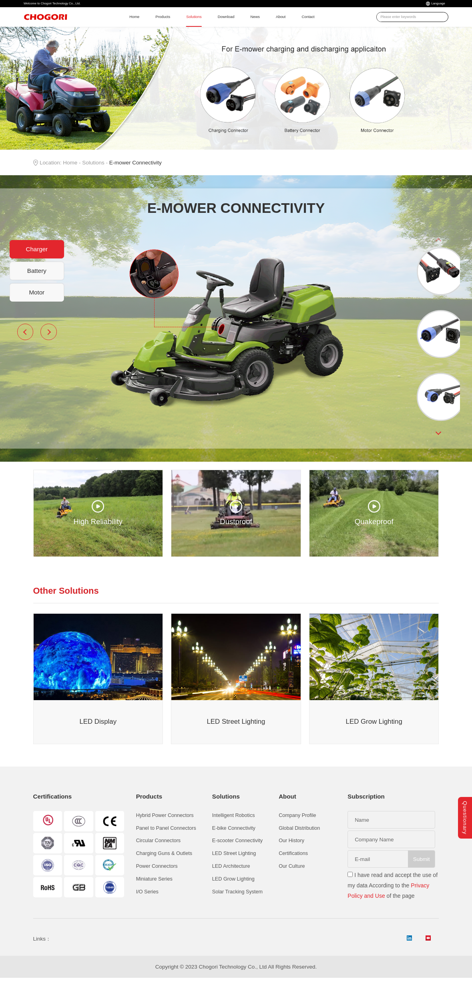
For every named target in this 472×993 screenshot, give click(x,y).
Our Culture (292, 880)
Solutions (199, 25)
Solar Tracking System (237, 906)
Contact (339, 25)
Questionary (465, 813)
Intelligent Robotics (233, 829)
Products (160, 25)
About (306, 25)
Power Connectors (157, 880)
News (276, 25)
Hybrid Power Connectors (165, 829)
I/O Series (147, 906)
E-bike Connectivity (233, 842)
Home (125, 25)
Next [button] (48, 346)
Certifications (293, 868)
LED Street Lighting (234, 868)
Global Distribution (299, 842)
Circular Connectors (158, 855)
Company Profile (297, 829)
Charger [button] (37, 263)
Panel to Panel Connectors (166, 842)
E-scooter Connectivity (237, 855)
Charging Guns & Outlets (164, 868)
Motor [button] (36, 306)
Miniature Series (154, 893)
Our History (291, 855)
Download (240, 25)
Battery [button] (36, 284)
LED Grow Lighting (233, 893)
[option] (438, 286)
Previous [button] (25, 346)
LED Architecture (231, 880)
